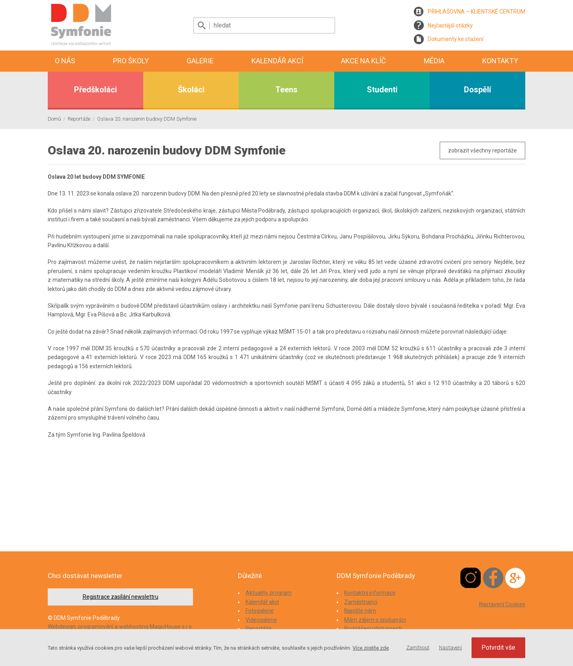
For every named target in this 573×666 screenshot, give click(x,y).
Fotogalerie (260, 610)
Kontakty (500, 61)
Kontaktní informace (370, 593)
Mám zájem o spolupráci (375, 620)
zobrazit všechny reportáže (482, 150)
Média (434, 61)
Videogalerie (261, 620)
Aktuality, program (269, 593)
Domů (54, 119)
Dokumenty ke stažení (455, 39)
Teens (286, 89)
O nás (65, 61)
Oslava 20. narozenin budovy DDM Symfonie (147, 119)
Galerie (200, 61)
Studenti (382, 89)
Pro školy (131, 61)
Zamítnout (417, 647)
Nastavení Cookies (502, 604)
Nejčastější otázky (450, 25)
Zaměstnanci (360, 602)
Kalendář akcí (277, 61)
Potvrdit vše (498, 647)
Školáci (191, 89)
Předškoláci (95, 89)
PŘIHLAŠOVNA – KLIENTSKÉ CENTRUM (476, 11)
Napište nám (360, 610)
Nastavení (450, 647)
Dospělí (477, 89)
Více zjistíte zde (371, 648)
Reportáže (79, 119)
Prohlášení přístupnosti (373, 628)
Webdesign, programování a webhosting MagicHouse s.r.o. (120, 626)
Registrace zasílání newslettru (120, 597)
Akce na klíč (363, 61)
